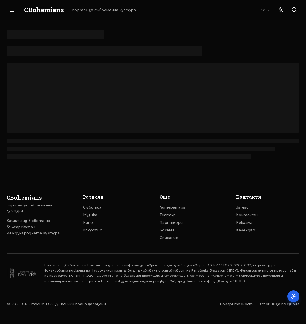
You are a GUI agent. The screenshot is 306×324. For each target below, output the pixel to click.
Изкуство (92, 230)
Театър (167, 214)
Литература (173, 207)
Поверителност (236, 303)
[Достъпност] (293, 296)
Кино (88, 222)
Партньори (171, 222)
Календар (245, 230)
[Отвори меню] (12, 9)
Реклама (244, 222)
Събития (92, 207)
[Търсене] (294, 10)
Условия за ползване (279, 303)
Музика (90, 214)
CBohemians (44, 9)
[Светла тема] (281, 10)
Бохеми (167, 230)
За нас (242, 207)
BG (265, 10)
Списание (169, 237)
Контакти (247, 214)
